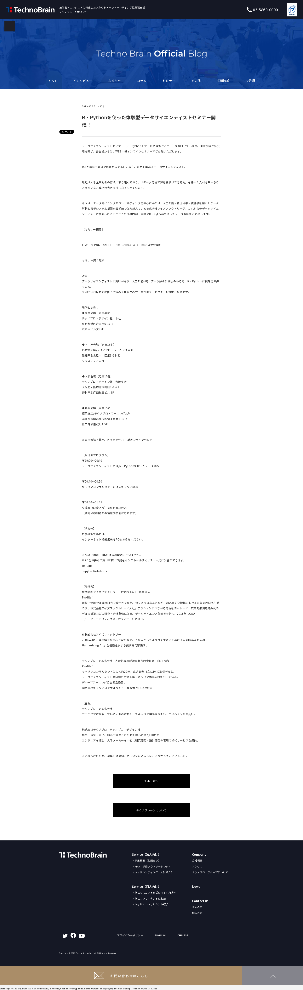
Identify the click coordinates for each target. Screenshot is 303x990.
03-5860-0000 (262, 9)
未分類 (250, 80)
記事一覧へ (152, 781)
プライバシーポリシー (130, 935)
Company (199, 854)
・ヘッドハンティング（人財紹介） (153, 872)
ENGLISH (160, 935)
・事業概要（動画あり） (146, 860)
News (196, 886)
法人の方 (197, 907)
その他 (196, 80)
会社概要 (197, 860)
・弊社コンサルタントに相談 (149, 898)
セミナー (169, 80)
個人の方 (197, 913)
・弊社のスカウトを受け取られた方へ (154, 892)
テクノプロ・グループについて (210, 872)
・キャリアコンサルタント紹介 (150, 904)
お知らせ (114, 80)
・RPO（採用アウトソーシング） (151, 866)
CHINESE (182, 935)
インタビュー (82, 80)
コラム (142, 80)
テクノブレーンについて (151, 810)
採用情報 (223, 80)
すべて (52, 80)
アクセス (197, 866)
